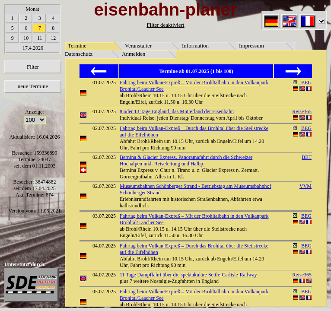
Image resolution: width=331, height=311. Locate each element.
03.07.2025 (104, 216)
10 (26, 38)
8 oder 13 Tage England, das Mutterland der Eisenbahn (177, 111)
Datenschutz (78, 54)
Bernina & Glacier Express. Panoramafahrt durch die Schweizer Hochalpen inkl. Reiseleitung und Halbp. (186, 160)
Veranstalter (138, 45)
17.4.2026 (32, 48)
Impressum (251, 45)
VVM (305, 186)
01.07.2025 (104, 82)
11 (39, 38)
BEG (306, 82)
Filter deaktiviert (165, 25)
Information (195, 45)
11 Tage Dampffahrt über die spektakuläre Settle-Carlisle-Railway (188, 275)
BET (307, 157)
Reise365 (302, 111)
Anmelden (133, 54)
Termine (77, 45)
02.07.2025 (104, 128)
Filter (33, 66)
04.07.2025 (104, 246)
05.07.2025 (104, 292)
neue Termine (33, 86)
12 (53, 38)
